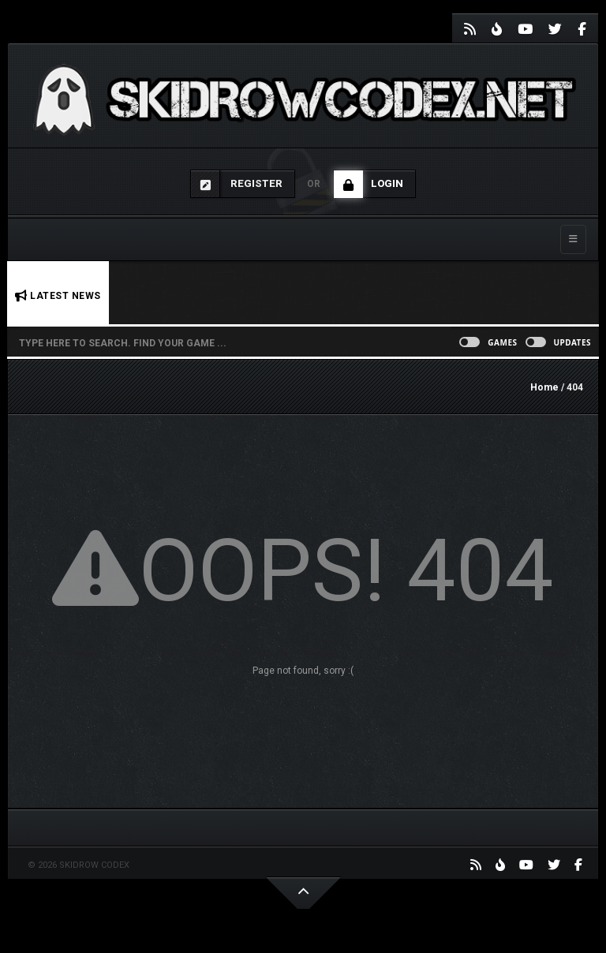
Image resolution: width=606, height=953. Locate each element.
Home (544, 387)
